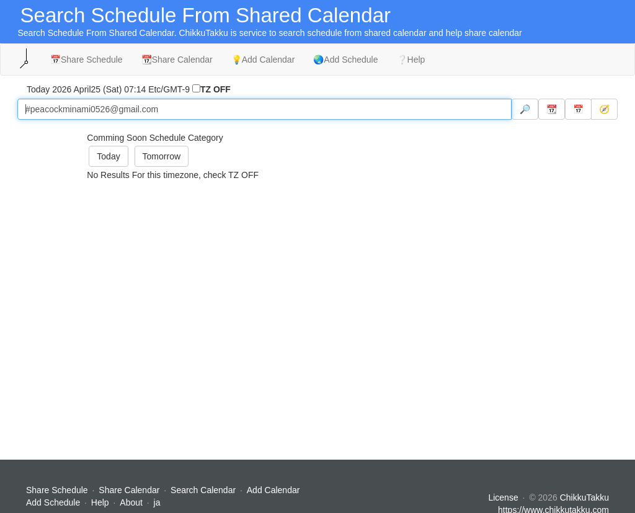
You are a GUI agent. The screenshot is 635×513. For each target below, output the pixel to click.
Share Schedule (57, 490)
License (503, 497)
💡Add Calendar (263, 60)
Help (100, 502)
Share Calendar (129, 490)
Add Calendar (273, 490)
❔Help (411, 60)
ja (157, 502)
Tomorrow (161, 156)
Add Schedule (53, 502)
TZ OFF (215, 89)
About (131, 502)
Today (108, 156)
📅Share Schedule (86, 60)
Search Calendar (204, 490)
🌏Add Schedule (345, 60)
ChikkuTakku (584, 497)
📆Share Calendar (177, 60)
